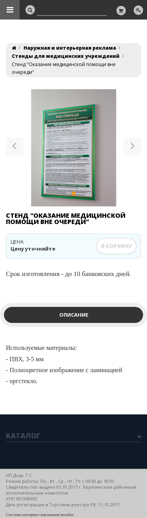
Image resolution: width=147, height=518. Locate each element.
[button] (15, 147)
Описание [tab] (73, 314)
